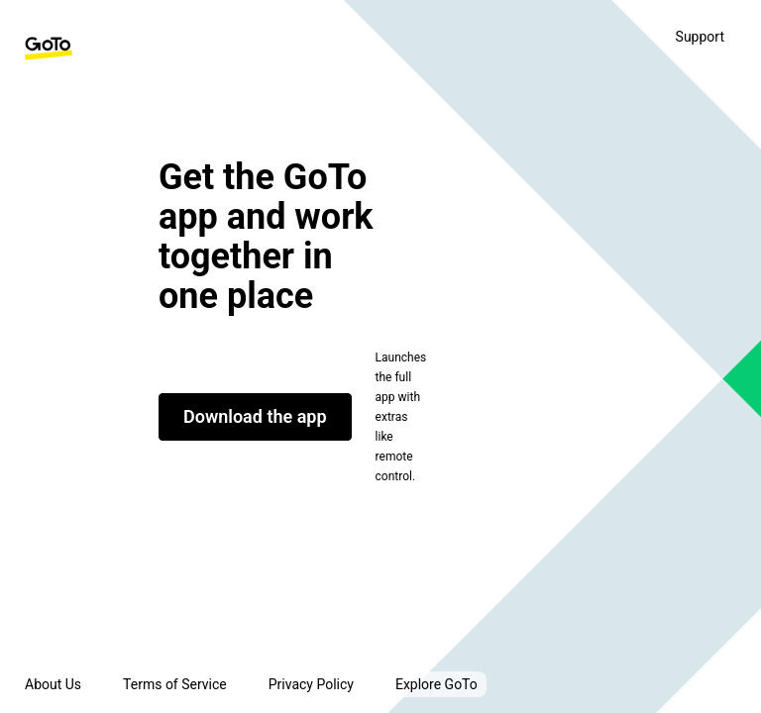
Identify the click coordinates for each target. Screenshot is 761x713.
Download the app (255, 416)
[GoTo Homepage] (48, 48)
